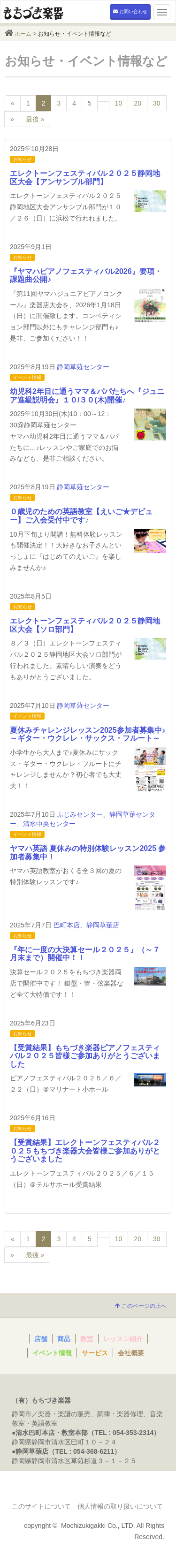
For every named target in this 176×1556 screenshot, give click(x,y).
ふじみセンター (80, 814)
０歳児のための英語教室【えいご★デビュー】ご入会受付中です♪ (81, 516)
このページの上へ (141, 1306)
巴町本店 (67, 925)
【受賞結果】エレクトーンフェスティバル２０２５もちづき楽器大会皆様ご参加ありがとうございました (85, 1151)
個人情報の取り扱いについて (120, 1506)
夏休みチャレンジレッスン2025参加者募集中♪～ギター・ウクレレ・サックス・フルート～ (88, 734)
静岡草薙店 (102, 925)
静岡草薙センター (83, 367)
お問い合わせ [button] (130, 11)
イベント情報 (27, 377)
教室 (86, 1339)
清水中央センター (49, 823)
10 (118, 103)
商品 (63, 1339)
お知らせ (22, 159)
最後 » (35, 119)
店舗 (40, 1339)
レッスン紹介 (123, 1339)
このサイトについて (41, 1506)
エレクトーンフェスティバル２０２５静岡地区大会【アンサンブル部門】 (85, 177)
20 (137, 103)
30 (157, 103)
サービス (95, 1353)
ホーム (23, 33)
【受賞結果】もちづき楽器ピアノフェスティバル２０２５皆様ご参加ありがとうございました (85, 1056)
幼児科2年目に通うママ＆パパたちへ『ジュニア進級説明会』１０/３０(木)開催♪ (87, 395)
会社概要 (131, 1353)
